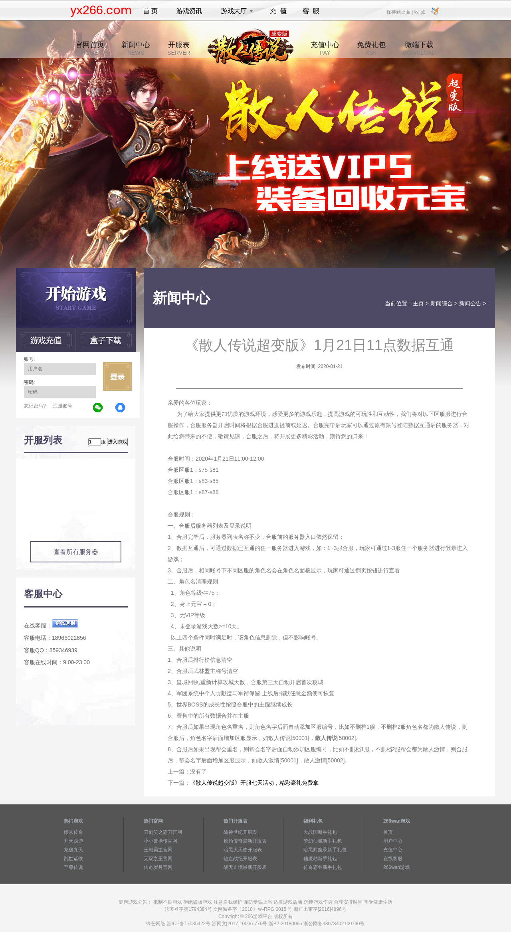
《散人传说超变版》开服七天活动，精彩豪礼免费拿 (254, 783)
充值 (278, 11)
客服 (311, 11)
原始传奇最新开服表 (245, 841)
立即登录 (117, 376)
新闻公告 (470, 303)
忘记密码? (35, 406)
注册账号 (62, 406)
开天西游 (73, 841)
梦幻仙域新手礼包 (322, 841)
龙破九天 (73, 850)
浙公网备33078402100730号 (333, 923)
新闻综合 (441, 303)
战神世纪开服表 (240, 832)
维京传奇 (73, 832)
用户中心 (392, 841)
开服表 (178, 48)
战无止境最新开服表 (245, 867)
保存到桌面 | (400, 11)
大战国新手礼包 (320, 832)
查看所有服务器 (75, 551)
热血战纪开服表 (240, 858)
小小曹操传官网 (160, 841)
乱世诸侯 (73, 858)
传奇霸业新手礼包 (322, 867)
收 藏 (419, 11)
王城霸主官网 (158, 850)
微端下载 (419, 48)
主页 (418, 303)
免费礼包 (371, 48)
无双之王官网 (158, 858)
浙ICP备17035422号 (188, 923)
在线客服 (392, 858)
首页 (150, 11)
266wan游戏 (396, 867)
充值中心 (325, 48)
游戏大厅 (234, 11)
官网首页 (89, 48)
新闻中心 (135, 48)
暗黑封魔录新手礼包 (325, 850)
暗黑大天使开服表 (243, 850)
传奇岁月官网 (158, 867)
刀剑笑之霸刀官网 (163, 832)
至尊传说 (73, 867)
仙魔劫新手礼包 (320, 858)
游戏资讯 (189, 11)
